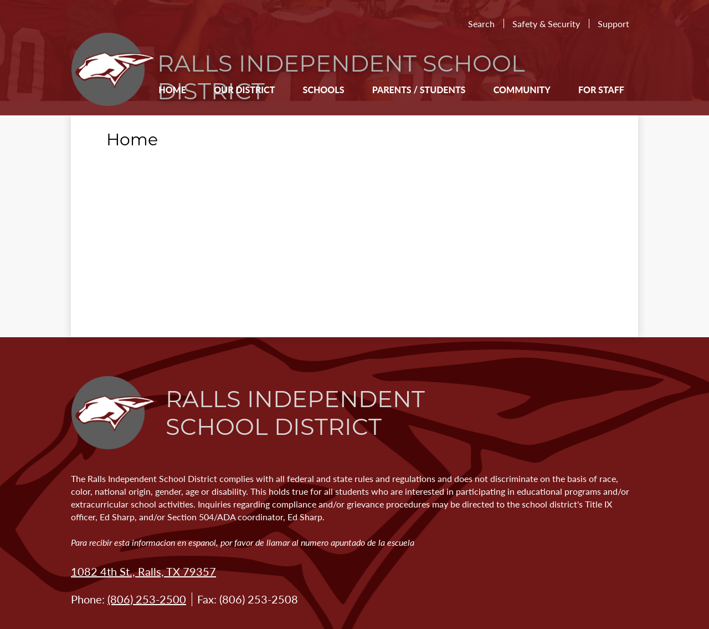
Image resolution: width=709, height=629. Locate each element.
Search (481, 23)
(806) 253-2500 (146, 599)
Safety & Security (546, 23)
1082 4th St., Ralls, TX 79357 (143, 571)
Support (613, 23)
